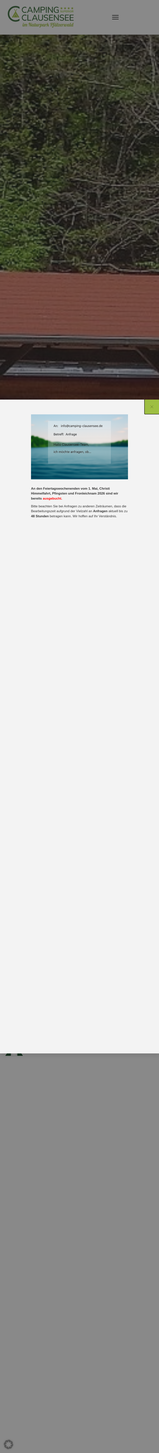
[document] (79, 726)
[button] (8, 1444)
